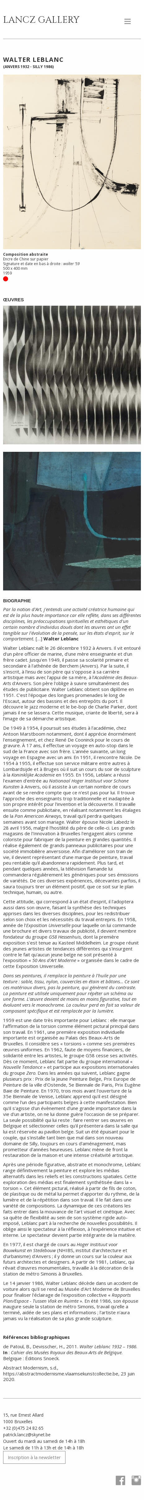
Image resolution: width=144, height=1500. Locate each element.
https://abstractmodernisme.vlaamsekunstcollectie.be (60, 1373)
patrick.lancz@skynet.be (27, 1435)
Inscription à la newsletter (34, 1457)
